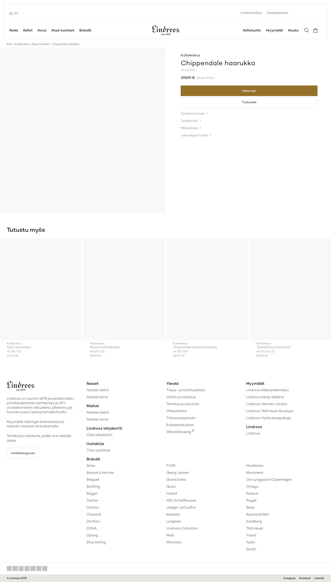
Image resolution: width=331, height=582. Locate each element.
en (16, 12)
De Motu (93, 521)
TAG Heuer (254, 528)
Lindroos (253, 433)
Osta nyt (249, 91)
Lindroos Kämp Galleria (265, 397)
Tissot (251, 535)
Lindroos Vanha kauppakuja (268, 418)
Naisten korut (97, 397)
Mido (170, 535)
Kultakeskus (22, 44)
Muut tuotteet (63, 30)
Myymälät (274, 30)
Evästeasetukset (180, 425)
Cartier (92, 500)
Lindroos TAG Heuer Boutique (269, 411)
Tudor (250, 542)
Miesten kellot (98, 412)
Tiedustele (249, 104)
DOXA (92, 528)
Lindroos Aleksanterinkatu (267, 390)
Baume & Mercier (100, 472)
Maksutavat (190, 132)
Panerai (252, 493)
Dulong (92, 535)
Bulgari (92, 493)
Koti (9, 44)
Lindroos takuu (251, 13)
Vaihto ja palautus (181, 397)
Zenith (251, 549)
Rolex (13, 30)
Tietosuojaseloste (180, 418)
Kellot (28, 30)
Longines (173, 521)
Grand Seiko (176, 479)
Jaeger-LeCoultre (180, 507)
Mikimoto (173, 542)
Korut (42, 30)
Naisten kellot (98, 390)
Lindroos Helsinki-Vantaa (266, 404)
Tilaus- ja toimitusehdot (185, 390)
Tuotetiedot (190, 125)
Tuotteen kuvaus (194, 117)
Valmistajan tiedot (196, 140)
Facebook (305, 578)
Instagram (290, 578)
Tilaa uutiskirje (98, 450)
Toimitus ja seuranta (182, 404)
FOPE (171, 465)
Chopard (94, 514)
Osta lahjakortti (99, 435)
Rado (250, 507)
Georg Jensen (177, 472)
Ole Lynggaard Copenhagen (269, 479)
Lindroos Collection (182, 528)
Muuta (293, 30)
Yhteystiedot (176, 411)
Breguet (93, 479)
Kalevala (173, 514)
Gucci (171, 486)
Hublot (171, 493)
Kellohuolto (252, 30)
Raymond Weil (257, 514)
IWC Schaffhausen (181, 500)
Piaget (251, 500)
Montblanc (254, 465)
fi (10, 12)
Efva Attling (96, 542)
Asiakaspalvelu (277, 13)
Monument (254, 472)
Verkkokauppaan (25, 454)
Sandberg (254, 521)
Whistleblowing (178, 432)
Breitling (93, 486)
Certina (93, 507)
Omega (252, 486)
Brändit (85, 30)
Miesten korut (98, 419)
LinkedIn (319, 578)
